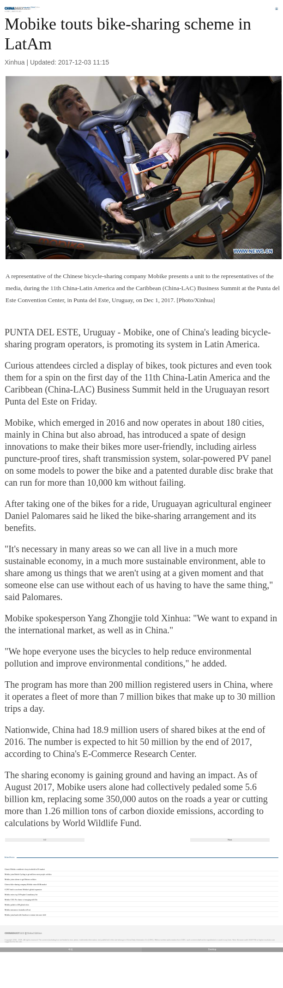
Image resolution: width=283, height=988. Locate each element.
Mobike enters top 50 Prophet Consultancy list (21, 895)
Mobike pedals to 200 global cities (17, 905)
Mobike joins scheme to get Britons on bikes (20, 880)
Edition (35, 7)
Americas (16, 11)
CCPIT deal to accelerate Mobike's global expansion (23, 890)
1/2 (44, 840)
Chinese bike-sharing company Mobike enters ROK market (26, 885)
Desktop (212, 949)
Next (230, 840)
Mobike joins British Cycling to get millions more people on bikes (28, 874)
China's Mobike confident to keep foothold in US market (25, 869)
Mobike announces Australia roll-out (17, 910)
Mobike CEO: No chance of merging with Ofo (21, 900)
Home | (8, 11)
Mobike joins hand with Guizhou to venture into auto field (25, 915)
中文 (70, 949)
